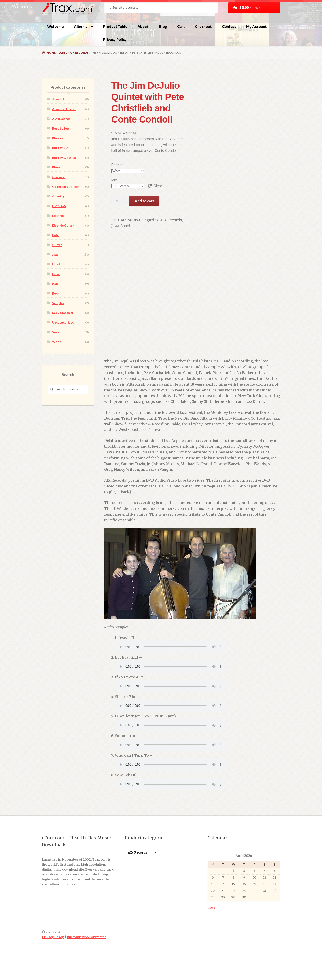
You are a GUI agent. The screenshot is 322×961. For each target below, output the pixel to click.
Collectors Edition (66, 186)
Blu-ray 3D (60, 148)
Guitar (57, 245)
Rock (55, 293)
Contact (229, 26)
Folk (55, 235)
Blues (56, 167)
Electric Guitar (63, 225)
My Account (256, 26)
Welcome (55, 26)
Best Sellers (61, 128)
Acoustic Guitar (64, 109)
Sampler (58, 303)
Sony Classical (62, 313)
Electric (58, 215)
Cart (181, 26)
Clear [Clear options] (152, 186)
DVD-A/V (59, 206)
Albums (80, 26)
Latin (56, 274)
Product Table (115, 26)
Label (62, 52)
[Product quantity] (114, 201)
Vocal (56, 332)
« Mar (212, 908)
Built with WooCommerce (86, 937)
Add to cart (139, 201)
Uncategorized (63, 322)
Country (58, 196)
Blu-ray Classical (64, 157)
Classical (58, 177)
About (143, 26)
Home (51, 52)
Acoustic (58, 99)
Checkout (203, 26)
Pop (55, 284)
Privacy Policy (115, 39)
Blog (163, 26)
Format (112, 165)
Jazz (182, 220)
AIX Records (79, 52)
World (57, 342)
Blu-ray (57, 138)
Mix (109, 180)
